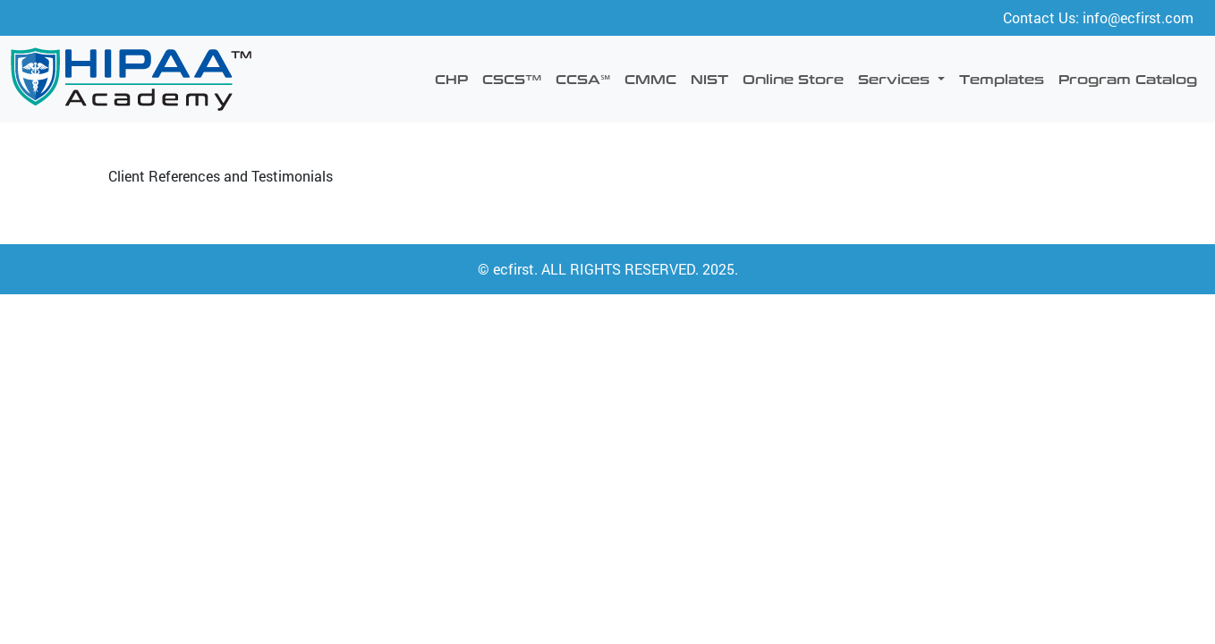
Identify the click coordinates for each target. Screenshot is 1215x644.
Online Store (793, 79)
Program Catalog (1127, 79)
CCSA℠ (583, 79)
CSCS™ (511, 79)
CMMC (650, 79)
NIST (709, 79)
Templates (1001, 79)
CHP (451, 79)
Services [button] (896, 79)
